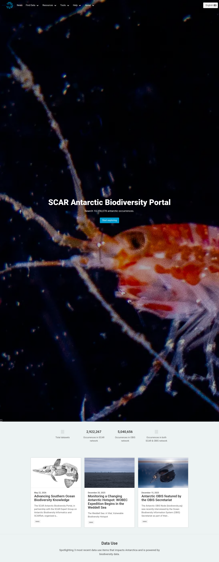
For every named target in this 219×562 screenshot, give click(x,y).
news (37, 521)
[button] (32, 5)
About (88, 5)
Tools (63, 5)
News (19, 5)
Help (75, 5)
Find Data (30, 5)
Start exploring (109, 220)
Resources (47, 5)
